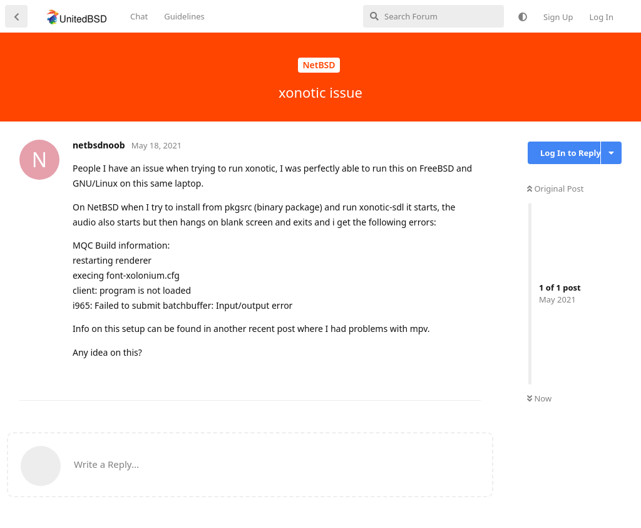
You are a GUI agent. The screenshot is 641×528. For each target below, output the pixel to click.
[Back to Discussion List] (16, 16)
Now (539, 398)
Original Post (555, 188)
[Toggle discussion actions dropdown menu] (611, 153)
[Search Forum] (433, 16)
